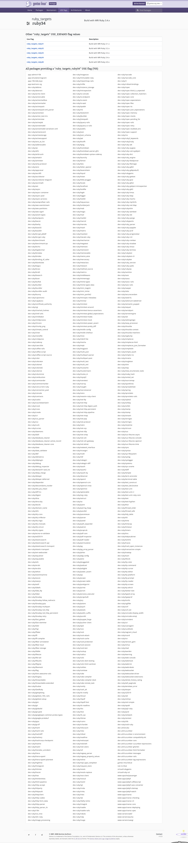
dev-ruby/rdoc (78, 731)
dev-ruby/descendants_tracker (40, 485)
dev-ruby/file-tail (34, 657)
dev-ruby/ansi (33, 167)
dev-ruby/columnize (36, 374)
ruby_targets (41, 19)
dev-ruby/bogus (34, 266)
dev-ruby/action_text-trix (38, 116)
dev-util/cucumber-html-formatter (131, 750)
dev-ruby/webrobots (126, 667)
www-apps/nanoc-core (127, 804)
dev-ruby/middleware (81, 275)
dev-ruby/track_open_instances (130, 546)
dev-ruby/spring (124, 390)
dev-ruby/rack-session (82, 645)
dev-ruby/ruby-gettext (126, 176)
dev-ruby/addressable (37, 145)
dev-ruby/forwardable (37, 680)
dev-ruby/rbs (78, 708)
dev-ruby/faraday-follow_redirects (41, 600)
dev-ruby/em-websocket (37, 552)
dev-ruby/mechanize (81, 240)
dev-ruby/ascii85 (34, 173)
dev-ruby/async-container (38, 192)
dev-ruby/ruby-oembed (127, 211)
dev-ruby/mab (78, 208)
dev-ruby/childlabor (36, 317)
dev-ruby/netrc (79, 425)
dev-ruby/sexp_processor (128, 323)
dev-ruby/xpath (124, 705)
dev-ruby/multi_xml (80, 364)
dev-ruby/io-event (80, 100)
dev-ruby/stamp (124, 409)
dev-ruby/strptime (125, 425)
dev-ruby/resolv (79, 769)
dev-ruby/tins (123, 533)
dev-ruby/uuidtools (125, 629)
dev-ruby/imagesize (81, 74)
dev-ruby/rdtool (79, 734)
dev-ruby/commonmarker (38, 384)
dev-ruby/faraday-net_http (38, 610)
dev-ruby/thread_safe (126, 511)
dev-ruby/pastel (79, 520)
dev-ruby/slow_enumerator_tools (131, 371)
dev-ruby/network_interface (84, 447)
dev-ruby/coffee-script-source (40, 355)
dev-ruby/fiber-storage (37, 648)
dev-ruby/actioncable (36, 97)
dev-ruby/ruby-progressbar (129, 234)
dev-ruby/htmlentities (36, 778)
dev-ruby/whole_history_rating (130, 680)
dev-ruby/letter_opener (82, 167)
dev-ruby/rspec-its (125, 106)
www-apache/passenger (127, 775)
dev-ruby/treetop (124, 552)
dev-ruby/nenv (79, 393)
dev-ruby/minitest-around (83, 307)
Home (29, 10)
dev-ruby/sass (123, 275)
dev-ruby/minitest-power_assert (85, 323)
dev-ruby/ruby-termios (127, 250)
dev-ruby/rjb (78, 798)
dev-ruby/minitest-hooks (82, 317)
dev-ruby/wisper (124, 689)
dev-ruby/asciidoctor (36, 176)
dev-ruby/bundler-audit (37, 291)
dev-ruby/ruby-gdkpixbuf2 (128, 170)
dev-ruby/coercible (35, 345)
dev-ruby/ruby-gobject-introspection (132, 186)
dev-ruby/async (34, 189)
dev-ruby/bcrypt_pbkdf (37, 234)
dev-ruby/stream (124, 415)
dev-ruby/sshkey (124, 403)
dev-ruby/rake (78, 673)
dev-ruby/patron (79, 527)
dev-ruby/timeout (125, 527)
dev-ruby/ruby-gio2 (125, 180)
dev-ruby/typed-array (126, 594)
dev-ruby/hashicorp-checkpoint (40, 740)
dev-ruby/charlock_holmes (38, 310)
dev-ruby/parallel (80, 511)
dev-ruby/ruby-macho (126, 199)
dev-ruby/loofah (79, 199)
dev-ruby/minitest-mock (82, 320)
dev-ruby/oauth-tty (80, 473)
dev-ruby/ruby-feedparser (128, 160)
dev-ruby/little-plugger (82, 180)
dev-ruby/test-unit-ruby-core (129, 495)
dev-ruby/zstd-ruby (125, 724)
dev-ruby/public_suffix (82, 613)
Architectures (76, 10)
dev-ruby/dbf (33, 454)
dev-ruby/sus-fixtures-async (129, 434)
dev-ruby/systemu (125, 463)
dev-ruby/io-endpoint (81, 97)
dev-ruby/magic (79, 211)
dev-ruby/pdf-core (80, 533)
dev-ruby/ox (77, 501)
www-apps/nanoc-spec (127, 810)
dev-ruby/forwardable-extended (41, 683)
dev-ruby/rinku (79, 791)
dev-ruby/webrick (125, 664)
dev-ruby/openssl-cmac (82, 485)
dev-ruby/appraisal (35, 170)
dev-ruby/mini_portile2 (82, 294)
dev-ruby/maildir (79, 218)
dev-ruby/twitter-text (126, 591)
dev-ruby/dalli (33, 434)
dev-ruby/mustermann (82, 371)
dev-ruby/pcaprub (80, 530)
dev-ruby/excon (34, 578)
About (87, 10)
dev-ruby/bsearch (35, 275)
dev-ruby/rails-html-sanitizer (84, 664)
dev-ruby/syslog (124, 457)
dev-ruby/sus (123, 431)
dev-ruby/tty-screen (125, 584)
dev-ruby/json (78, 132)
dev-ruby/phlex (79, 552)
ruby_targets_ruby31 (35, 44)
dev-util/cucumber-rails (127, 756)
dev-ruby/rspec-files (126, 103)
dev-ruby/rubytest (125, 253)
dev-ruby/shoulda (125, 326)
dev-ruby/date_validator (37, 450)
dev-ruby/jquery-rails (81, 122)
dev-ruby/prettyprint (81, 584)
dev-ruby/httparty (35, 788)
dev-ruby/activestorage (37, 135)
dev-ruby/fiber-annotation (38, 642)
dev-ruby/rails (78, 657)
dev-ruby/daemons (35, 431)
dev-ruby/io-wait (79, 103)
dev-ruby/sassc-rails (126, 282)
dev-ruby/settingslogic (126, 320)
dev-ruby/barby (34, 224)
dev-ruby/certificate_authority (40, 304)
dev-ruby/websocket (126, 670)
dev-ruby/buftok (34, 282)
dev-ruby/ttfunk (124, 559)
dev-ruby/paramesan (81, 514)
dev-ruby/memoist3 (80, 250)
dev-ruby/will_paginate (127, 683)
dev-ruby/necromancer (82, 390)
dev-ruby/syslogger (125, 460)
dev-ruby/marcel (79, 221)
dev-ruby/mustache (80, 368)
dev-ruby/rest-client (81, 775)
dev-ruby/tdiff (123, 470)
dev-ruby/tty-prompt (126, 578)
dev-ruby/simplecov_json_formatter (132, 345)
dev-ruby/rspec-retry (126, 125)
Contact (159, 834)
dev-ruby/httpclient (36, 794)
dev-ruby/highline (35, 763)
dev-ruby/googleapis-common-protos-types (45, 715)
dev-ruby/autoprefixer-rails (39, 202)
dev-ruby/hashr (34, 747)
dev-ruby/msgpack (80, 348)
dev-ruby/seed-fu (125, 297)
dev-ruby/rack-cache (81, 638)
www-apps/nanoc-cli (126, 801)
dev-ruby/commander (36, 380)
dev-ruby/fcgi (33, 629)
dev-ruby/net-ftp (79, 399)
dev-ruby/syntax (124, 450)
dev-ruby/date (33, 447)
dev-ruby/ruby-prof (125, 231)
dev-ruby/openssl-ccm (82, 482)
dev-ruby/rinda (79, 788)
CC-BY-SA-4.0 (78, 839)
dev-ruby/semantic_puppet (128, 304)
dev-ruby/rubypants (126, 221)
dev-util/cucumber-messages (129, 753)
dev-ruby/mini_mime (81, 291)
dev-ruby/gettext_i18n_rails (39, 696)
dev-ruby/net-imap (80, 415)
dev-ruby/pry (78, 600)
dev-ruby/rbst (78, 712)
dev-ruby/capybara (35, 301)
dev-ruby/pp (78, 575)
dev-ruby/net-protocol (81, 422)
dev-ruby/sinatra (124, 358)
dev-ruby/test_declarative (128, 485)
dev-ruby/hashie (34, 743)
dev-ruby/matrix (79, 231)
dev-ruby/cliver (34, 332)
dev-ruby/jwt (78, 138)
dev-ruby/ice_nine (35, 814)
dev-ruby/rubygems (125, 173)
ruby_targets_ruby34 (35, 57)
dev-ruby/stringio (125, 422)
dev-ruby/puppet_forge (82, 619)
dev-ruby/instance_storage (83, 87)
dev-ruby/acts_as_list (36, 141)
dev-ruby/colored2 (35, 368)
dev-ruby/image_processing (39, 820)
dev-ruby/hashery (35, 737)
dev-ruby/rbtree (79, 718)
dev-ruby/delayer (35, 476)
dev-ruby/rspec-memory (127, 113)
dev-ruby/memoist (80, 246)
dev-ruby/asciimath (36, 183)
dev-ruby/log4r (79, 192)
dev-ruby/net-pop (80, 418)
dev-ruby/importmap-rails (83, 81)
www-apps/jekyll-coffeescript (129, 782)
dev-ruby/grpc (33, 721)
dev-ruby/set (123, 317)
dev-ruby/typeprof (125, 597)
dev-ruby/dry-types (35, 530)
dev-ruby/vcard (124, 635)
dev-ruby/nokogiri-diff (81, 463)
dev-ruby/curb (33, 425)
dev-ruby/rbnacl (79, 696)
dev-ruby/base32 (34, 227)
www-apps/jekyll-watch (127, 791)
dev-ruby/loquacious (81, 202)
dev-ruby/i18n (33, 810)
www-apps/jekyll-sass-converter (130, 785)
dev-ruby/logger (79, 196)
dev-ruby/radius (79, 654)
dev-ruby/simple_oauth (127, 352)
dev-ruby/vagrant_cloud (127, 632)
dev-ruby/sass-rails (125, 285)
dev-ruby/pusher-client (82, 622)
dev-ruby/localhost (80, 186)
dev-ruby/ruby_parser (126, 224)
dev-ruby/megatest (80, 243)
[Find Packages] (151, 10)
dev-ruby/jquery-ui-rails (82, 125)
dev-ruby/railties (79, 667)
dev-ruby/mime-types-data (83, 285)
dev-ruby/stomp (124, 412)
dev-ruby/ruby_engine (126, 157)
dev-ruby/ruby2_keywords (128, 138)
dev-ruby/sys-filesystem (127, 454)
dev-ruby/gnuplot (35, 712)
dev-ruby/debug (34, 463)
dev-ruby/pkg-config (81, 556)
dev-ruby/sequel (124, 307)
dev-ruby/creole (34, 412)
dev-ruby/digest (34, 495)
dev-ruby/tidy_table (125, 514)
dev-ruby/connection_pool (38, 390)
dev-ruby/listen (79, 176)
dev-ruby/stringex (125, 418)
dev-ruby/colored (35, 364)
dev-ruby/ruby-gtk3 (125, 189)
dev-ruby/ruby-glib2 (126, 183)
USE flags (63, 10)
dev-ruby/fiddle (34, 651)
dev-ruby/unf (123, 606)
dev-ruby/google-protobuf (38, 718)
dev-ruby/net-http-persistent (84, 409)
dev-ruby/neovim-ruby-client (84, 396)
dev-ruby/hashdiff (35, 734)
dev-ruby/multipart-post (82, 358)
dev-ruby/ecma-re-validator (39, 533)
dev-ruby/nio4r (79, 454)
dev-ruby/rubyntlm (125, 208)
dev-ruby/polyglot (80, 568)
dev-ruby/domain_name (37, 508)
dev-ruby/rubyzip (125, 269)
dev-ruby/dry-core (35, 514)
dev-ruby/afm (33, 151)
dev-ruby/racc (78, 629)
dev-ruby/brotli (34, 272)
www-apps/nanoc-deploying (129, 807)
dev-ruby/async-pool (36, 196)
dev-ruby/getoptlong (36, 692)
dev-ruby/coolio (34, 399)
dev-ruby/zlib (123, 721)
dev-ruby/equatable (36, 559)
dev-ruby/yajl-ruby (125, 708)
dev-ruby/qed (78, 626)
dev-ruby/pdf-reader (81, 540)
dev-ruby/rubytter (125, 259)
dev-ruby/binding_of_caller (38, 259)
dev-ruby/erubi (34, 565)
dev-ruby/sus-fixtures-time (128, 444)
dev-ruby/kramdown (81, 148)
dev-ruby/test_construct (127, 482)
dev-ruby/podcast (80, 565)
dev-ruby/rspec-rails (126, 122)
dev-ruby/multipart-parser (83, 355)
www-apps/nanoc (125, 794)
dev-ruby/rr (122, 81)
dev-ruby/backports (36, 218)
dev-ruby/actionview (36, 119)
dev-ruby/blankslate (36, 262)
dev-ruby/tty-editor (125, 571)
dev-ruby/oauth (79, 466)
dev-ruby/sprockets (125, 393)
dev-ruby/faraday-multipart (39, 606)
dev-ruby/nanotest (80, 380)
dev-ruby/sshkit (124, 406)
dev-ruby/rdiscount (80, 728)
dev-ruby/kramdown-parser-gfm (86, 151)
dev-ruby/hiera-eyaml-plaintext (40, 759)
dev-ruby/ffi (32, 635)
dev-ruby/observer (80, 476)
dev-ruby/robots (79, 814)
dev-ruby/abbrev (34, 87)
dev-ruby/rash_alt (80, 689)
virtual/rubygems (124, 769)
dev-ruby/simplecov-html (128, 342)
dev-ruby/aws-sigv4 (36, 211)
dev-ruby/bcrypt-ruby (36, 237)
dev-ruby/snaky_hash (126, 374)
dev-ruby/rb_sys (79, 715)
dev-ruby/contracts (35, 396)
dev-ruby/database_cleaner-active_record (44, 441)
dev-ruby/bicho (34, 246)
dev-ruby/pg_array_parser (83, 549)
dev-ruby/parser (79, 517)
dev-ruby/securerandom (127, 294)
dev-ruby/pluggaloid (81, 562)
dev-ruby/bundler (35, 288)
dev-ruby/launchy (80, 157)
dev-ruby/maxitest (80, 234)
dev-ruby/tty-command (127, 565)
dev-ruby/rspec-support (127, 132)
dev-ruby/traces (124, 543)
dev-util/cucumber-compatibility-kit (132, 737)
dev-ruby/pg (78, 546)
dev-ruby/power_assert (82, 571)
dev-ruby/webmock (125, 661)
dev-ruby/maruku (80, 224)
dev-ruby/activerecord (37, 132)
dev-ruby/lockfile (79, 189)
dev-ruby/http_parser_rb (38, 807)
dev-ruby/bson (34, 278)
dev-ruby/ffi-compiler (36, 638)
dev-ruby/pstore (79, 603)
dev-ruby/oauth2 (79, 470)
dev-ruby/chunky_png (36, 326)
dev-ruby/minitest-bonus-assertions (87, 310)
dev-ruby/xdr (123, 696)
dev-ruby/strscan (124, 428)
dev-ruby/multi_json (81, 352)
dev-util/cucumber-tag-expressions (132, 759)
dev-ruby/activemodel (36, 125)
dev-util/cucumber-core (127, 740)
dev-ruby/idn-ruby (35, 817)
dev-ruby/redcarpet (80, 740)
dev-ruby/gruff (34, 724)
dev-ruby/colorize (35, 371)
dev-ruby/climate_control (38, 329)
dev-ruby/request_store (82, 766)
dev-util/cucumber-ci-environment (131, 734)
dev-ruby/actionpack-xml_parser (41, 110)
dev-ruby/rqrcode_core (127, 78)
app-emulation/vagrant (37, 78)
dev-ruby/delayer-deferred (38, 479)
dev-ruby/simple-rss (126, 355)
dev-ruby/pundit (79, 616)
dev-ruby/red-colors (81, 747)
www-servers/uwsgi (125, 820)
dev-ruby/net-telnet (80, 444)
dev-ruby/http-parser (36, 804)
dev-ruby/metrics (80, 272)
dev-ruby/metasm (80, 266)
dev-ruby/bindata (35, 253)
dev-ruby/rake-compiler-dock (84, 680)
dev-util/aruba (123, 728)
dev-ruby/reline (79, 759)
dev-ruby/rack (78, 632)
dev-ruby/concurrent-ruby (38, 387)
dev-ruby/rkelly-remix (81, 801)
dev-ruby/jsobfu (79, 129)
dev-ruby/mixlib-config (82, 329)
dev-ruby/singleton (125, 361)
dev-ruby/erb (33, 562)
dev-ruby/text (123, 498)
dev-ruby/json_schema (82, 135)
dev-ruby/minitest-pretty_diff (84, 326)
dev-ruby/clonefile (35, 336)
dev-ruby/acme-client (36, 94)
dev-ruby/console (35, 393)
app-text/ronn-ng (35, 84)
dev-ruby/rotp (78, 817)
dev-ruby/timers (124, 530)
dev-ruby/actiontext (36, 113)
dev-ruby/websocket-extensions (130, 677)
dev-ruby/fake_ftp (35, 591)
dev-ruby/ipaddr (79, 106)
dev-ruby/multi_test (80, 361)
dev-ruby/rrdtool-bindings (128, 84)
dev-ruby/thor (123, 504)
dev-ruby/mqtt (78, 345)
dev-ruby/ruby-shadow (127, 243)
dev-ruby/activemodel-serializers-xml (43, 129)
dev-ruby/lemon (79, 160)
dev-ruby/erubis (34, 568)
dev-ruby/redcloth (80, 743)
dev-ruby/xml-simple (126, 702)
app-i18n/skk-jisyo (35, 81)
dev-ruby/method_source (83, 269)
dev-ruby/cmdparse (36, 339)
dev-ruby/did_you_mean (37, 489)
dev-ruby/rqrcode (125, 74)
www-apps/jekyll (124, 778)
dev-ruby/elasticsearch (37, 540)
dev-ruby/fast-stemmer (37, 622)
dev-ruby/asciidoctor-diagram (40, 180)
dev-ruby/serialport (125, 310)
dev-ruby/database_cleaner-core (41, 444)
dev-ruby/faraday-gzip (37, 603)
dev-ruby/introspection (82, 90)
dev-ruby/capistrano (36, 297)
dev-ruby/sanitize (125, 272)
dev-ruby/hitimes (35, 769)
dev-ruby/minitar (79, 301)
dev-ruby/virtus (124, 645)
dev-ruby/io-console (81, 94)
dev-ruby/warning (125, 654)
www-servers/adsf (125, 814)
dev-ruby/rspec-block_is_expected (131, 90)
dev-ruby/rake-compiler (82, 677)
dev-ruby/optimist (80, 489)
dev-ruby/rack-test (80, 648)
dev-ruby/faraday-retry (37, 616)
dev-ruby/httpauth (35, 791)
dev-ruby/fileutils (35, 661)
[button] (139, 3)
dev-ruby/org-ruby (80, 495)
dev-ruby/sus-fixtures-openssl (130, 441)
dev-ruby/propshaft (80, 597)
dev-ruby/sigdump (125, 336)
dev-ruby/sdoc (123, 291)
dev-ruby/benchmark (36, 240)
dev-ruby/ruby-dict (125, 154)
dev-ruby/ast (33, 186)
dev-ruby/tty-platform (126, 575)
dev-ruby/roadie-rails (81, 810)
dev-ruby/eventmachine (37, 575)
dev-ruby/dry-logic (35, 520)
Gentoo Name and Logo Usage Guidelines (103, 839)
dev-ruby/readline (80, 737)
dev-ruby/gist (33, 702)
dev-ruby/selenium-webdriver (130, 301)
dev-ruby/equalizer (35, 556)
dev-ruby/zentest (124, 718)
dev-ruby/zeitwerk (125, 715)
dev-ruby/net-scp (80, 428)
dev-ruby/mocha (79, 342)
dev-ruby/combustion (36, 377)
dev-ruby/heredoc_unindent (39, 750)
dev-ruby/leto (78, 164)
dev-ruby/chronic (35, 323)
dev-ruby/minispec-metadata (84, 297)
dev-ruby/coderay (35, 342)
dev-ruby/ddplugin (35, 460)
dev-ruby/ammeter (35, 160)
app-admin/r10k (34, 74)
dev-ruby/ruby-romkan (127, 240)
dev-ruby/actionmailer (37, 103)
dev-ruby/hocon (34, 772)
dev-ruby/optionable (81, 492)
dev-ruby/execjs (34, 581)
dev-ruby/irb (78, 110)
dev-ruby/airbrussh (36, 154)
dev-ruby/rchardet (80, 724)
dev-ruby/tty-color (125, 562)
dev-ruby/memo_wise (81, 256)
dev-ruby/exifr (33, 584)
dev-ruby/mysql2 (79, 377)
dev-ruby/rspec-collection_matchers (132, 94)
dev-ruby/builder (35, 285)
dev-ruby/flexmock (35, 667)
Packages (39, 10)
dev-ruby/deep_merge (37, 473)
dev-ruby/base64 (34, 231)
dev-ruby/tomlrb (124, 540)
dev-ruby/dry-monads (36, 524)
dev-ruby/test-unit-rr (126, 492)
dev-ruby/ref (78, 750)
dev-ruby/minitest (80, 304)
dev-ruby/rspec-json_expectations (131, 110)
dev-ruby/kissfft (79, 141)
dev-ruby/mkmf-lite (80, 339)
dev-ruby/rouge (79, 820)
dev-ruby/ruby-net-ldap (127, 205)
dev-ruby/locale (79, 183)
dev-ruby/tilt (123, 517)
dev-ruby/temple (124, 473)
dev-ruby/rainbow (80, 670)
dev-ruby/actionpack (36, 106)
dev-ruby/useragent (126, 626)
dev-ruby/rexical (79, 778)
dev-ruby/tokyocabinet (127, 536)
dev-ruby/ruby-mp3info (127, 202)
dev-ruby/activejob (35, 122)
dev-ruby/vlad (123, 648)
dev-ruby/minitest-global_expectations (88, 313)
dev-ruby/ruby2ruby (126, 141)
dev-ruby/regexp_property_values (86, 756)
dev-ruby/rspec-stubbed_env (129, 129)
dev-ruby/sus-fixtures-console (129, 438)
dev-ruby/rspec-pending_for (129, 119)
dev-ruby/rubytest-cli (126, 256)
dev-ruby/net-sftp (80, 431)
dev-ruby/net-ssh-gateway (83, 441)
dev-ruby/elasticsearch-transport (41, 546)
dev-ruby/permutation (82, 543)
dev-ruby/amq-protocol (37, 164)
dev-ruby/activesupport (37, 138)
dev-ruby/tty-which (125, 587)
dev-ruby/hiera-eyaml (36, 756)
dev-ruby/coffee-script (37, 352)
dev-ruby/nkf (78, 457)
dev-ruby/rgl (78, 785)
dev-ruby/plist (78, 559)
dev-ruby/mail (78, 215)
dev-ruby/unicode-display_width (131, 613)
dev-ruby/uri (123, 622)
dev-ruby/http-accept (36, 785)
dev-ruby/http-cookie (36, 798)
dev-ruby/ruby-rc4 (125, 237)
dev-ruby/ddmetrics (36, 457)
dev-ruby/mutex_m (80, 374)
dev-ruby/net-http (80, 403)
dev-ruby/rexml (79, 782)
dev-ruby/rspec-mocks (126, 116)
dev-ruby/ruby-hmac (126, 192)
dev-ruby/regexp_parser (82, 753)
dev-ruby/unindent (125, 619)
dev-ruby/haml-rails (36, 731)
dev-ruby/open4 (79, 479)
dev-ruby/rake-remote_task (83, 683)
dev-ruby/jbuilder (80, 116)
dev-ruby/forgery (34, 677)
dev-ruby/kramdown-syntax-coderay (87, 154)
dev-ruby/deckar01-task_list (39, 470)
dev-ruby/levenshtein (81, 170)
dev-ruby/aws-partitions (37, 208)
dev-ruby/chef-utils (35, 313)
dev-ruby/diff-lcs (34, 492)
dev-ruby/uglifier (124, 603)
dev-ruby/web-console (126, 657)
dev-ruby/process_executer (83, 594)
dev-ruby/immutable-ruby (83, 78)
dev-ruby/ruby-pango (126, 218)
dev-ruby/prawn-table (81, 581)
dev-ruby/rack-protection (83, 642)
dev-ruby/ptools (79, 610)
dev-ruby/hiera (34, 753)
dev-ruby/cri (33, 415)
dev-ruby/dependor (36, 482)
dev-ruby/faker (34, 594)
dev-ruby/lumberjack (81, 205)
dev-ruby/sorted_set (126, 377)
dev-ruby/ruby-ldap (125, 196)
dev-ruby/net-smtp (80, 434)
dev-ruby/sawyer (124, 288)
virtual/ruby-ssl (124, 772)
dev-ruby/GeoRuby (35, 689)
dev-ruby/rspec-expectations (129, 100)
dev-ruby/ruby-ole (125, 215)
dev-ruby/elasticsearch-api (38, 543)
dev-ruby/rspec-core (126, 97)
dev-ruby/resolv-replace (82, 772)
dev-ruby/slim (123, 364)
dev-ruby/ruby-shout (126, 246)
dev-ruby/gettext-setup (37, 699)
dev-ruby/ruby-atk (125, 145)
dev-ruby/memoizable (81, 253)
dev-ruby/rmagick (80, 804)
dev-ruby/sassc (124, 278)
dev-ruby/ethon (34, 571)
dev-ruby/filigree (34, 664)
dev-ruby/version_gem (126, 642)
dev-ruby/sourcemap (126, 380)
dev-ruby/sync (123, 447)
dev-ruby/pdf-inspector (82, 536)
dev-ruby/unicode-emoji (127, 616)
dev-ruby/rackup (79, 651)
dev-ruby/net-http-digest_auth (85, 406)
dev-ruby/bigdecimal (36, 250)
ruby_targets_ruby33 (35, 53)
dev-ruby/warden (125, 651)
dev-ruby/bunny (34, 294)
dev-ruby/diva (33, 498)
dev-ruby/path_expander (83, 524)
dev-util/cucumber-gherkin (128, 747)
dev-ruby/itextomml (81, 113)
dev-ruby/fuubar (34, 686)
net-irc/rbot (122, 766)
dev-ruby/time (123, 520)
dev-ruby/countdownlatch (38, 403)
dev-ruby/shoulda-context (128, 329)
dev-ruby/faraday (35, 597)
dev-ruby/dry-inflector (37, 517)
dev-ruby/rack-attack (81, 635)
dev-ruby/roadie (79, 807)
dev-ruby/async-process (37, 199)
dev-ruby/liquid (79, 173)
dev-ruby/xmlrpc (124, 699)
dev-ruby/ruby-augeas (126, 148)
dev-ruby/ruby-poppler (127, 227)
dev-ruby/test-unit (125, 489)
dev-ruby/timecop (125, 524)
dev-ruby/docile (34, 504)
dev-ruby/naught (79, 387)
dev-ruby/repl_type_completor (85, 763)
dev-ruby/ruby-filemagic (127, 164)
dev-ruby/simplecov (125, 339)
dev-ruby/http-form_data (38, 801)
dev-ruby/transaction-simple (129, 549)
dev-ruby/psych (79, 606)
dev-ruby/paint (79, 504)
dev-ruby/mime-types (81, 282)
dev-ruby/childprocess (37, 320)
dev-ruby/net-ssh (80, 438)
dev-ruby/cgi (33, 307)
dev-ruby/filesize (34, 654)
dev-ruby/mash (79, 227)
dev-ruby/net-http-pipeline (83, 412)
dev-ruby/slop (123, 368)
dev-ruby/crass (34, 409)
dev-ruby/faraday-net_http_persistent (43, 613)
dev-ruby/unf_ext (124, 610)
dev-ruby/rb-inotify (80, 692)
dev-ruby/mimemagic (81, 278)
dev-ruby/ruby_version (127, 262)
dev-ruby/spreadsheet (126, 387)
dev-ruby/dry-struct (36, 527)
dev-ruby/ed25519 (35, 536)
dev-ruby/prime (79, 587)
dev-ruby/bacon (34, 221)
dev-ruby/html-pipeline (37, 782)
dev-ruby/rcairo (79, 721)
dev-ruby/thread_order (127, 508)
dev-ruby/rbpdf (79, 699)
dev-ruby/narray (79, 384)
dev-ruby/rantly (79, 686)
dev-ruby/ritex (78, 794)
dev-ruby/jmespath (80, 119)
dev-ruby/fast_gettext (36, 619)
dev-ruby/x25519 (124, 692)
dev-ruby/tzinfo (124, 600)
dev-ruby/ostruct (79, 498)
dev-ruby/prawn (79, 578)
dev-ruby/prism (79, 591)
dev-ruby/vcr (123, 638)
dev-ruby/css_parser (36, 418)
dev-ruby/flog (33, 670)
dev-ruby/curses (34, 428)
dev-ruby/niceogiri (80, 450)
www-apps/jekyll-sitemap (128, 788)
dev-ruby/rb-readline (81, 705)
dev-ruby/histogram (36, 766)
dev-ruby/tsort (123, 556)
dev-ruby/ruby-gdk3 (126, 167)
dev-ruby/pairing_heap (82, 508)
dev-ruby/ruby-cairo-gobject (129, 151)
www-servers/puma (125, 817)
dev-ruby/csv (33, 422)
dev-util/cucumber (125, 731)
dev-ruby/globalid (35, 708)
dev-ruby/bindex (34, 256)
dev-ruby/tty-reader (125, 581)
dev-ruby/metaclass (81, 262)
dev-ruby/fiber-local (36, 645)
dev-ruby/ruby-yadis (126, 266)
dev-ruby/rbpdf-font (81, 702)
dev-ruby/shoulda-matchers (129, 332)
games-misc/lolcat (125, 763)
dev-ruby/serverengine (127, 313)
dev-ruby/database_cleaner (39, 438)
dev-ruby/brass (34, 269)
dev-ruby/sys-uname (126, 466)
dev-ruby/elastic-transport (38, 549)
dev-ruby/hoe (33, 775)
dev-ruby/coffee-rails (36, 348)
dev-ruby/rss (123, 135)
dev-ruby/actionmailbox (37, 100)
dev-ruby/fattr (33, 626)
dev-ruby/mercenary (81, 259)
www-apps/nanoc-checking (128, 798)
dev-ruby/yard (123, 712)
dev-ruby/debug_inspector (38, 466)
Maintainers (51, 10)
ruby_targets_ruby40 (35, 62)
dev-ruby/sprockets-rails (127, 396)
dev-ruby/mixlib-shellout (83, 332)
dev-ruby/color (34, 358)
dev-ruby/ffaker (34, 632)
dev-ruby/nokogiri (80, 460)
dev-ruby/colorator (35, 361)
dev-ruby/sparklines (126, 384)
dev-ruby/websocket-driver (128, 673)
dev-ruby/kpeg (78, 145)
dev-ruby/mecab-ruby (81, 237)
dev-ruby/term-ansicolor (127, 476)
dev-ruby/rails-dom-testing (83, 661)
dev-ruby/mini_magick (82, 288)
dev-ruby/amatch (35, 157)
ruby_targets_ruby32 (35, 48)
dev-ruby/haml (34, 728)
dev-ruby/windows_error (127, 686)
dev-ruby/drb (33, 511)
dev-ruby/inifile (79, 84)
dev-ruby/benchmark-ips (38, 243)
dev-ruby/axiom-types (36, 215)
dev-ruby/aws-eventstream (39, 205)
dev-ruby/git (33, 705)
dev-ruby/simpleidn (125, 348)
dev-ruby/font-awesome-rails (39, 673)
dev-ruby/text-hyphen (126, 501)
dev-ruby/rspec (124, 87)
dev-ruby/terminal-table (127, 479)
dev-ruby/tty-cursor (125, 568)
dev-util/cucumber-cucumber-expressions (134, 743)
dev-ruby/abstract (35, 90)
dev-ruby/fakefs (34, 587)
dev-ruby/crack (34, 406)
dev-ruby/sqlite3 (124, 399)
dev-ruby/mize (78, 336)
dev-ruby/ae (33, 148)
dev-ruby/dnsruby (35, 501)
